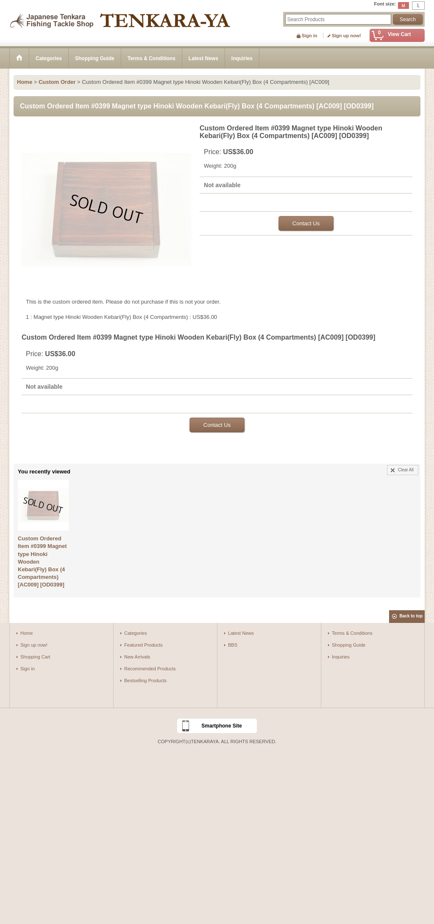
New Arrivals (137, 656)
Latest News (241, 633)
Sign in (309, 35)
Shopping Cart (35, 656)
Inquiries (341, 656)
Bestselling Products (145, 680)
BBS (232, 644)
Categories (135, 633)
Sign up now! (346, 35)
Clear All (406, 470)
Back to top (411, 616)
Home (26, 633)
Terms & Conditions (352, 633)
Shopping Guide (348, 644)
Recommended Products (150, 668)
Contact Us (306, 223)
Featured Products (143, 644)
